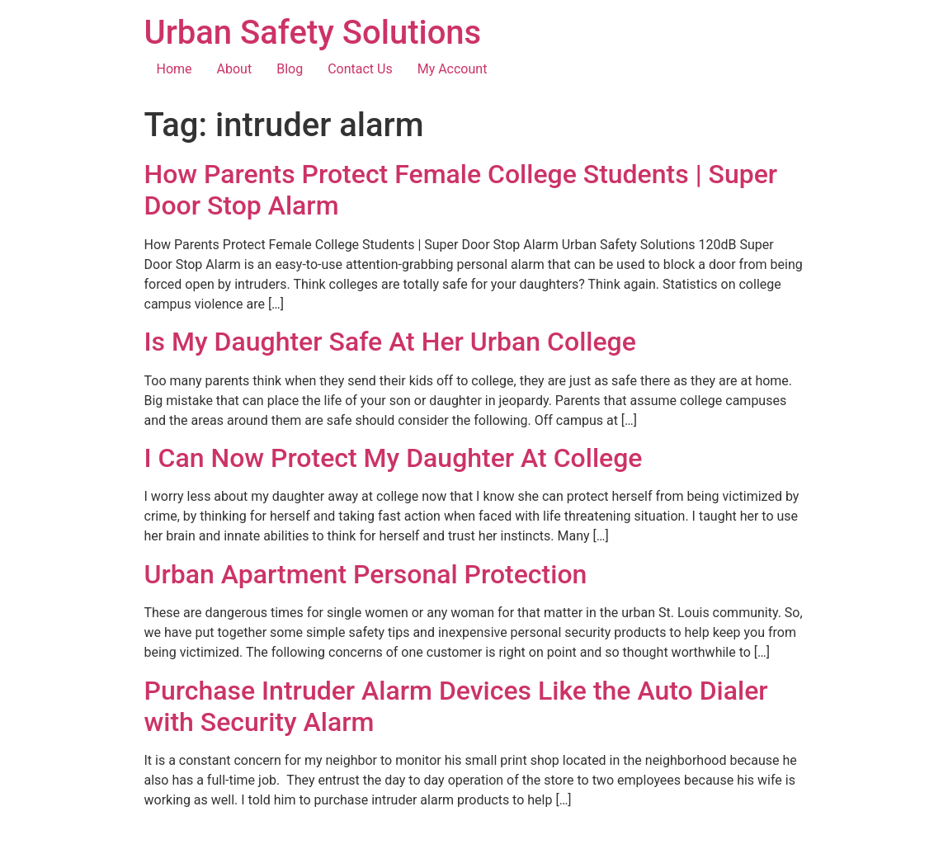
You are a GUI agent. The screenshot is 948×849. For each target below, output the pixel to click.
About (234, 69)
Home (174, 69)
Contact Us (360, 69)
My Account (452, 69)
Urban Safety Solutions (313, 32)
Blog (289, 69)
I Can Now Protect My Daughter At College (393, 458)
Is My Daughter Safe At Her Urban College (390, 341)
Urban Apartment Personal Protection (365, 574)
